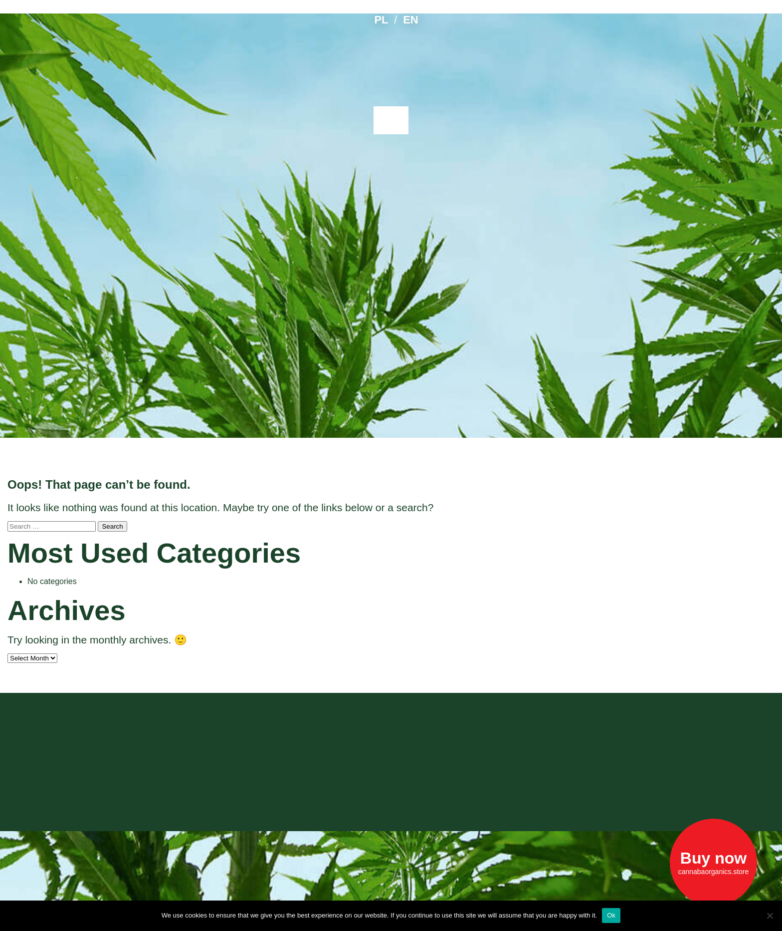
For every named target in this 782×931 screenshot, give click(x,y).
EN (410, 19)
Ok (611, 915)
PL (381, 19)
